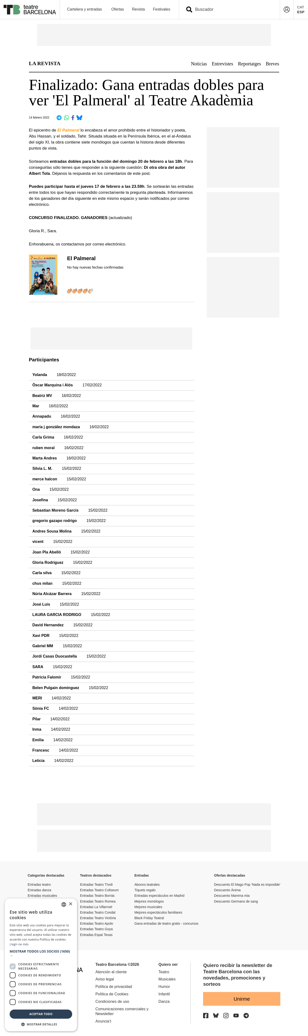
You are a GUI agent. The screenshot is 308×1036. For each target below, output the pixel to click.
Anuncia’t (103, 1021)
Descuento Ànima (227, 890)
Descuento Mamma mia (232, 896)
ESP (300, 12)
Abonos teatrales (147, 884)
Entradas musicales (42, 896)
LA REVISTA (44, 63)
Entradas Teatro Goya (96, 929)
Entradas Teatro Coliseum (99, 890)
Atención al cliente (111, 972)
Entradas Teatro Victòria (98, 918)
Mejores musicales (148, 907)
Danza (164, 1001)
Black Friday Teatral (149, 918)
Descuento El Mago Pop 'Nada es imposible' (247, 884)
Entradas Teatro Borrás (97, 896)
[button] (41, 953)
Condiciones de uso (112, 1001)
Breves (272, 63)
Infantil (164, 994)
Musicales (167, 979)
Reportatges (249, 63)
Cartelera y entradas (84, 9)
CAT (300, 7)
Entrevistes (222, 63)
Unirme (242, 999)
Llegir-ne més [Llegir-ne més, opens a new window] (19, 944)
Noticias (199, 63)
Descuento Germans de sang (236, 901)
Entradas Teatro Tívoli (96, 884)
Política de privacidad (113, 987)
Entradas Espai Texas (96, 935)
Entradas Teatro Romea (98, 901)
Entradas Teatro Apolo (96, 923)
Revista (138, 9)
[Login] (287, 9)
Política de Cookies (111, 994)
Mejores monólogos (149, 901)
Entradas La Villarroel (96, 907)
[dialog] (41, 964)
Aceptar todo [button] (40, 1014)
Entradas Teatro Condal (98, 912)
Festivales (161, 9)
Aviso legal (104, 979)
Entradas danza (39, 890)
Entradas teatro (39, 884)
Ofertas (117, 9)
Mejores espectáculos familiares (158, 912)
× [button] (70, 904)
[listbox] (63, 904)
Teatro (164, 972)
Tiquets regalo (144, 890)
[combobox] (234, 9)
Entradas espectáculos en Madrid (159, 896)
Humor (164, 987)
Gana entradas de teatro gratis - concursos (166, 923)
